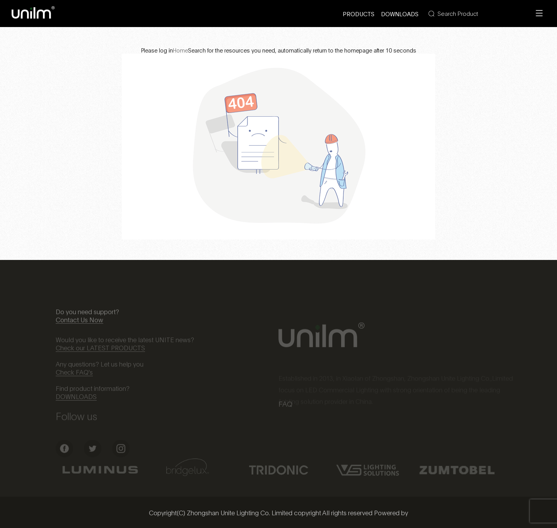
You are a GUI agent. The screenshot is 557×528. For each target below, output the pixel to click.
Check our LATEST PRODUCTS (100, 350)
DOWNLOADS (76, 399)
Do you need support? (87, 315)
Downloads (400, 13)
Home (180, 50)
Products (358, 13)
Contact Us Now (79, 323)
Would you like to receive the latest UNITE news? (125, 342)
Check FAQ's (74, 375)
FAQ (285, 405)
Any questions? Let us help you (100, 367)
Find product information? (93, 391)
